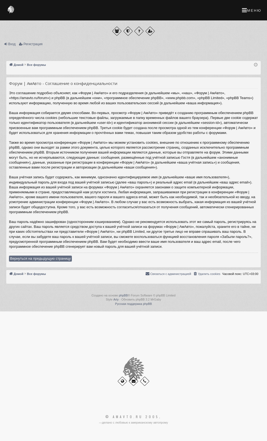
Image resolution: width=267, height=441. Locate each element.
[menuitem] (206, 274)
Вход (12, 44)
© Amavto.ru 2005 (132, 417)
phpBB (123, 295)
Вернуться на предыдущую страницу (40, 258)
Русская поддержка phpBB (133, 303)
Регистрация (32, 44)
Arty (116, 299)
